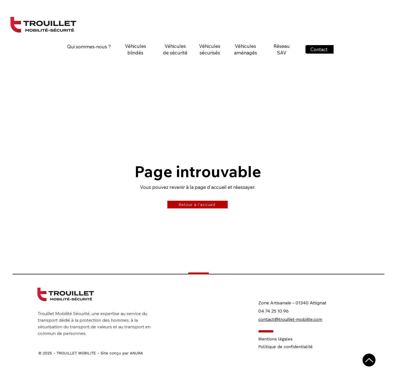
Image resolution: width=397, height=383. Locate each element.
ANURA (136, 353)
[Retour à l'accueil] (197, 204)
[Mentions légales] (289, 339)
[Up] (369, 360)
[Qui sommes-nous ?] (89, 46)
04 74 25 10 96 (273, 311)
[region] (137, 60)
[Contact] (319, 49)
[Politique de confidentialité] (289, 347)
